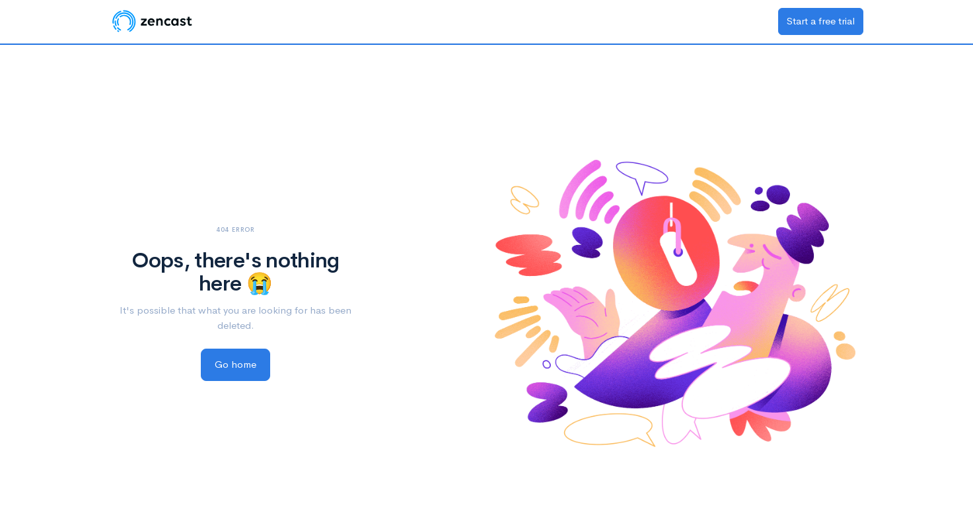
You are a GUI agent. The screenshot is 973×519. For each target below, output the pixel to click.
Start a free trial (821, 21)
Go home (235, 364)
